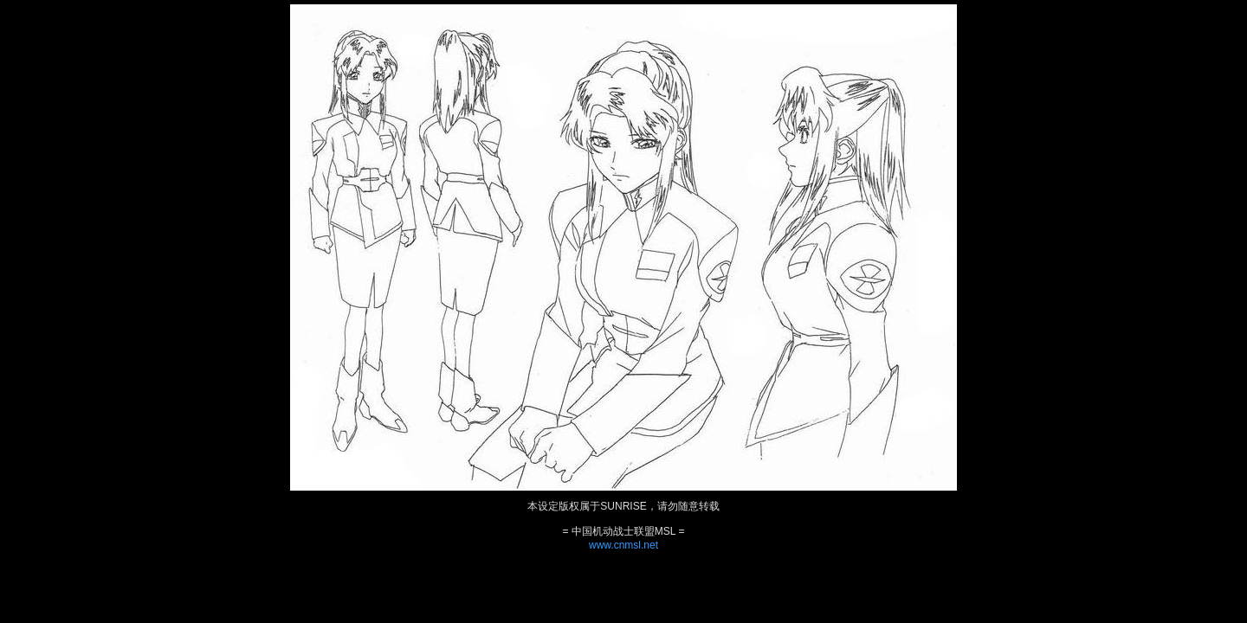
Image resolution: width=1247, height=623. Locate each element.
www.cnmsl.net (623, 545)
